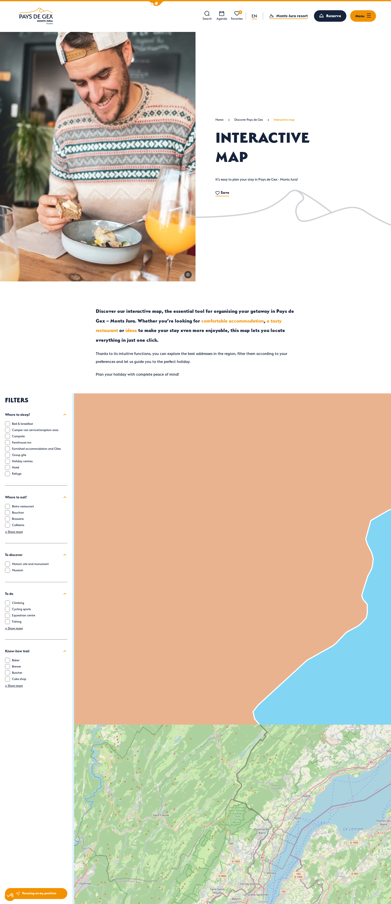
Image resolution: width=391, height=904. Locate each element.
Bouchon (18, 512)
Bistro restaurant (23, 506)
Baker (15, 660)
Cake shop (19, 679)
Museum (17, 570)
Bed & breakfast (22, 424)
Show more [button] (14, 532)
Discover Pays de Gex (248, 119)
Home (219, 119)
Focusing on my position (36, 893)
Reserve (333, 15)
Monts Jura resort (292, 15)
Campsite (18, 436)
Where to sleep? (36, 414)
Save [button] (222, 192)
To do (36, 593)
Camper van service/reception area (35, 430)
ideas (131, 330)
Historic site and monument (30, 564)
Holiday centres (22, 461)
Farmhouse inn (21, 442)
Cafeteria (18, 525)
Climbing (18, 603)
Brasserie (18, 519)
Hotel (15, 467)
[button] (156, 3)
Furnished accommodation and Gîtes (36, 449)
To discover (36, 554)
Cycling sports (21, 609)
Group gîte (19, 455)
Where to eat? (36, 497)
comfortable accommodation (232, 321)
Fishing (16, 621)
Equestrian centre (23, 615)
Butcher (17, 673)
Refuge (16, 473)
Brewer (16, 666)
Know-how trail (36, 651)
